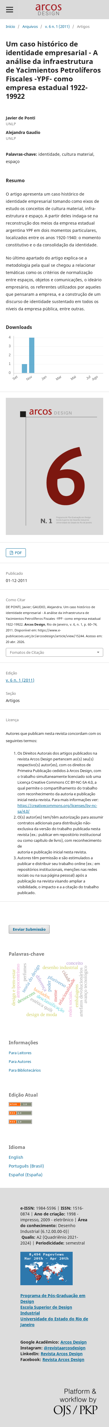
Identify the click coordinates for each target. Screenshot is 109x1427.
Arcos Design (73, 1342)
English (16, 1157)
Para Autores (20, 1061)
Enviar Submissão (29, 929)
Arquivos (30, 26)
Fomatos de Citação (27, 652)
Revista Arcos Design (62, 1353)
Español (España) (25, 1174)
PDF (18, 552)
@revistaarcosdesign (64, 1348)
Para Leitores (20, 1052)
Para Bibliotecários (25, 1070)
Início (10, 26)
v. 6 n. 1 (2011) (57, 26)
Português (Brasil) (26, 1166)
